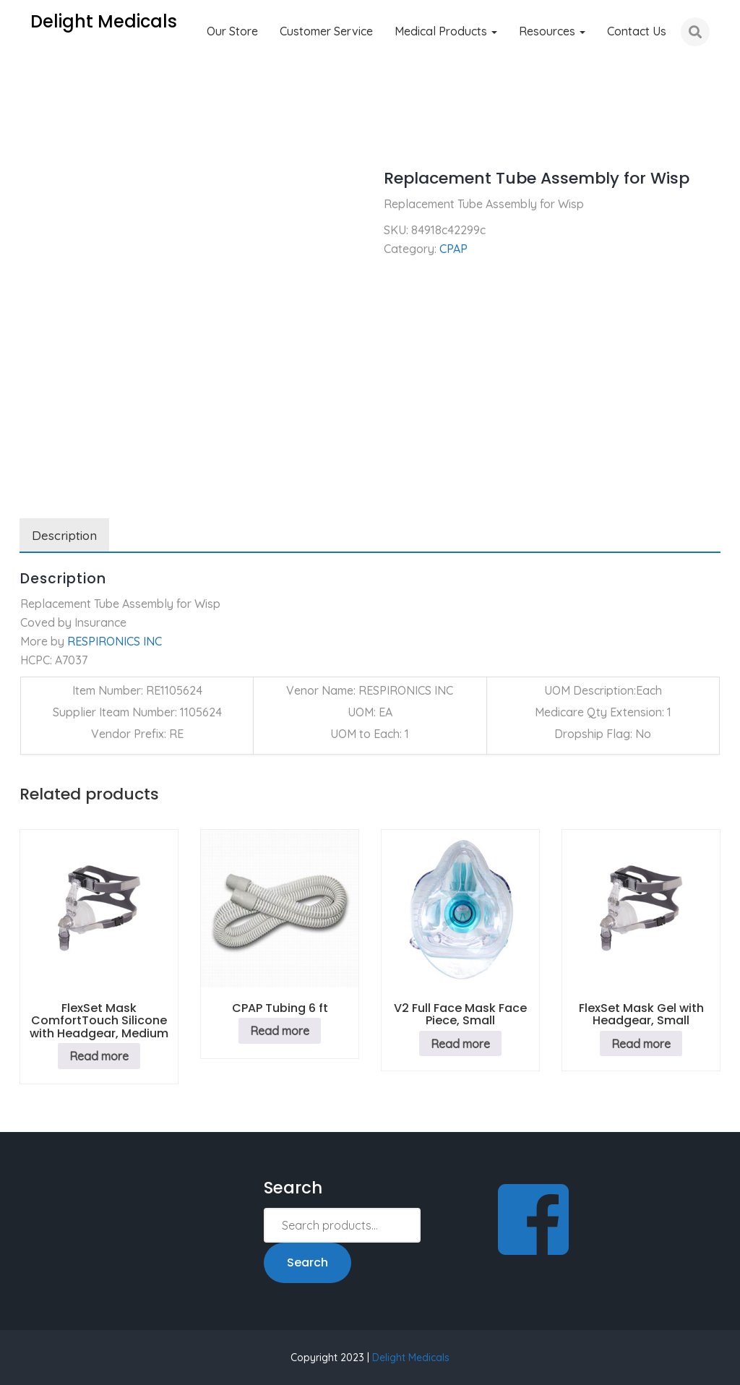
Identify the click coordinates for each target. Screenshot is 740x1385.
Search (307, 1262)
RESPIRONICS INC (114, 641)
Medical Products (446, 31)
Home (35, 137)
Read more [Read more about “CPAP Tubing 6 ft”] (279, 1031)
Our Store (232, 31)
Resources (552, 31)
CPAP (83, 137)
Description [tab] (64, 535)
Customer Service (326, 31)
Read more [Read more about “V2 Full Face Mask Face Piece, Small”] (460, 1044)
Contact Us (636, 31)
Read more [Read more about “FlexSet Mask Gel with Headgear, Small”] (641, 1044)
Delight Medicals (410, 1357)
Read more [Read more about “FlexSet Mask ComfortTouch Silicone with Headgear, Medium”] (99, 1056)
